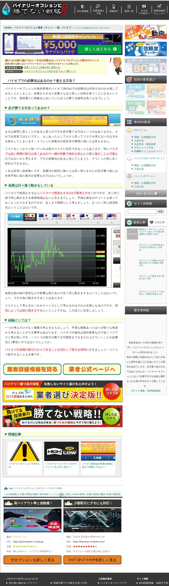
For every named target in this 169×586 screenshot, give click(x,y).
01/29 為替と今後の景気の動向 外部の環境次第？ (90, 495)
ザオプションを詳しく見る (32, 560)
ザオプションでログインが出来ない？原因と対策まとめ (151, 415)
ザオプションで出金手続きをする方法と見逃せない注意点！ (151, 299)
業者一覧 (129, 11)
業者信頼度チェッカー (159, 12)
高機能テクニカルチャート (148, 180)
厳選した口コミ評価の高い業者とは (42, 67)
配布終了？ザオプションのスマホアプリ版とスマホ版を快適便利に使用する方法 (151, 260)
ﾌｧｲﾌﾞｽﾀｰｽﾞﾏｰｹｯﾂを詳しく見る (92, 560)
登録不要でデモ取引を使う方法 (70, 583)
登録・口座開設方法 (145, 166)
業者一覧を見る (144, 222)
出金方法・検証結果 (145, 173)
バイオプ (51, 488)
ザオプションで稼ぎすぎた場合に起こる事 (151, 376)
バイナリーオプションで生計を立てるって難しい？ (50, 71)
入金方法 (139, 169)
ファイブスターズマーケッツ (146, 187)
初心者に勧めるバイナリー (23, 583)
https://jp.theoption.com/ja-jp (28, 541)
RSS (59, 488)
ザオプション (137, 159)
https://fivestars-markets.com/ (89, 541)
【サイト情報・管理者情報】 (146, 512)
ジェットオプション (141, 204)
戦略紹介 (113, 11)
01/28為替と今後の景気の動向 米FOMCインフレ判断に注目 (38, 494)
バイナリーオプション (24, 488)
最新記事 (139, 251)
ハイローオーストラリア (114, 583)
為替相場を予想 (98, 12)
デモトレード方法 (143, 176)
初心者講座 (83, 11)
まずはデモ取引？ (144, 12)
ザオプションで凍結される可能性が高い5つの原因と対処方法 (151, 338)
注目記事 (160, 251)
